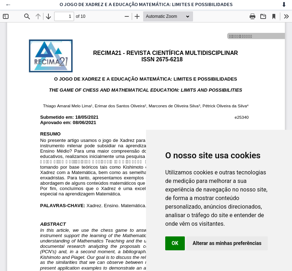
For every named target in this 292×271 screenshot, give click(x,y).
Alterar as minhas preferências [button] (227, 243)
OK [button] (175, 243)
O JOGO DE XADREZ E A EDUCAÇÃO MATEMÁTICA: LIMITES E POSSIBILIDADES (146, 4)
